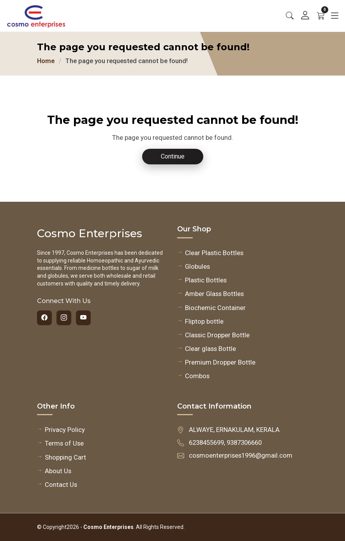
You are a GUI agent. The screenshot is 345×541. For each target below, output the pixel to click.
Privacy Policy (65, 430)
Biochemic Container (215, 308)
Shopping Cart (65, 457)
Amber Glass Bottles (214, 294)
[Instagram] (63, 317)
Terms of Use (64, 443)
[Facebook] (44, 317)
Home (46, 61)
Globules (197, 266)
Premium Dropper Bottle (220, 362)
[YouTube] (83, 317)
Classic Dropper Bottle (217, 335)
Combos (197, 376)
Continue (173, 156)
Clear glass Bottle (210, 348)
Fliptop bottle (204, 321)
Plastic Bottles (206, 280)
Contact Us (61, 484)
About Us (58, 471)
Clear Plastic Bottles (214, 253)
